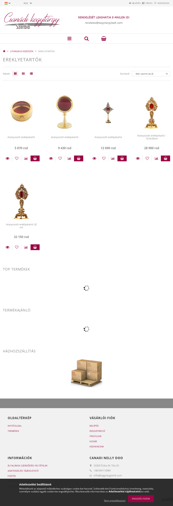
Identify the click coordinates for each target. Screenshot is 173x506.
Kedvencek (161, 3)
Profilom (95, 436)
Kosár (93, 441)
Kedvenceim (97, 446)
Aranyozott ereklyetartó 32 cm (21, 226)
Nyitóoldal (15, 425)
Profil (142, 3)
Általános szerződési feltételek (28, 465)
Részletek (7, 158)
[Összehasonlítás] (26, 158)
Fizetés (12, 475)
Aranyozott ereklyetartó (21, 137)
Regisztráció (97, 430)
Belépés (125, 3)
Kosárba (35, 158)
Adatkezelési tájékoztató (23, 470)
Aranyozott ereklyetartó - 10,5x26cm (151, 137)
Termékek (13, 430)
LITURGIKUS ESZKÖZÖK (21, 51)
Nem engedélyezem (115, 500)
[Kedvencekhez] (16, 158)
